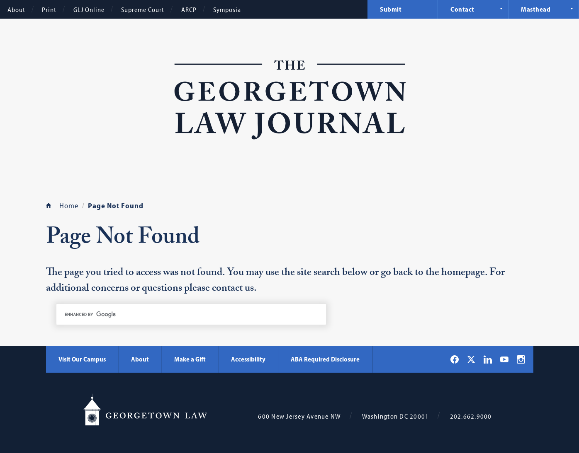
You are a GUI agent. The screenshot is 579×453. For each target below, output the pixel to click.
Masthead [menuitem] (535, 9)
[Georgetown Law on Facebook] (454, 359)
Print (49, 9)
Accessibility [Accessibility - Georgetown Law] (248, 359)
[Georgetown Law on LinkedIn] (488, 359)
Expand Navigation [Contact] (501, 8)
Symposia (227, 9)
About (16, 9)
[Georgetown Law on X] (471, 359)
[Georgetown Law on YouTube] (504, 359)
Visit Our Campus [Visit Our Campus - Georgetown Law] (82, 359)
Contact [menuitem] (462, 9)
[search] (191, 314)
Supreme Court (142, 9)
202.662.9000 (471, 416)
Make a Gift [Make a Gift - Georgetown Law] (190, 359)
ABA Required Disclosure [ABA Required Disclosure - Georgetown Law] (325, 359)
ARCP (189, 9)
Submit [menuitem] (390, 9)
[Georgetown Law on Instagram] (521, 359)
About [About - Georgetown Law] (140, 359)
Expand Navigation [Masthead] (571, 8)
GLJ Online (89, 9)
